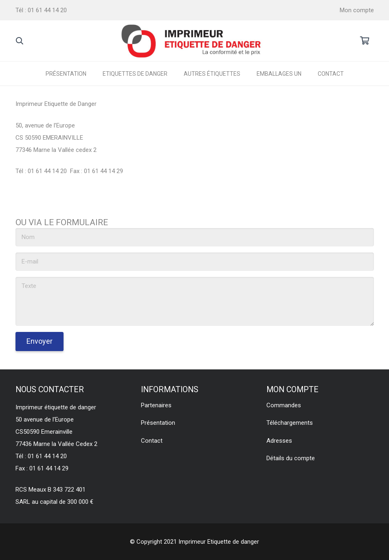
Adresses (279, 440)
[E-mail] (194, 262)
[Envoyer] (39, 341)
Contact (152, 440)
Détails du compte (290, 458)
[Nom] (194, 237)
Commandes (283, 405)
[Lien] (191, 40)
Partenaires (156, 405)
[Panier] (365, 40)
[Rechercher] (20, 40)
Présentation (158, 422)
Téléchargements (289, 422)
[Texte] (194, 301)
